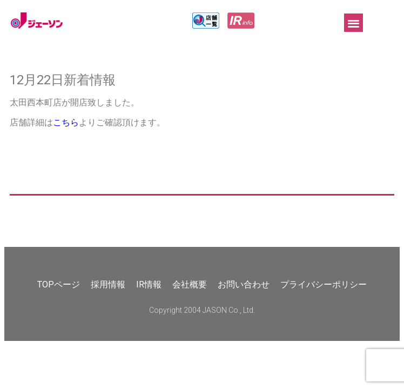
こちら (66, 122)
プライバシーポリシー (323, 284)
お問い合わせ (244, 284)
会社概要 (189, 284)
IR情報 (148, 284)
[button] (353, 23)
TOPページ (58, 284)
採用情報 (108, 284)
